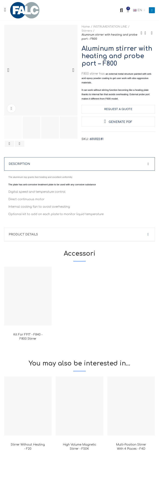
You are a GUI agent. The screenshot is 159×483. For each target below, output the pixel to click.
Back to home (147, 33)
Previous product (141, 33)
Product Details (23, 234)
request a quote (118, 109)
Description (19, 163)
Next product (152, 33)
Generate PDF (118, 121)
